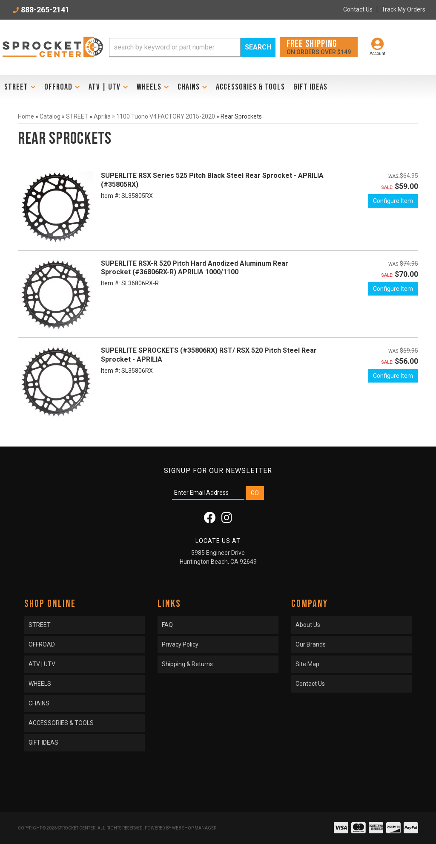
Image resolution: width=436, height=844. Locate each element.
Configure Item (393, 200)
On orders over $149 (319, 46)
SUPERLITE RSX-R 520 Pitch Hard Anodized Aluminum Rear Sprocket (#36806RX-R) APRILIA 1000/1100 (194, 267)
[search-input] (174, 47)
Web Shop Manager (194, 828)
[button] (192, 47)
